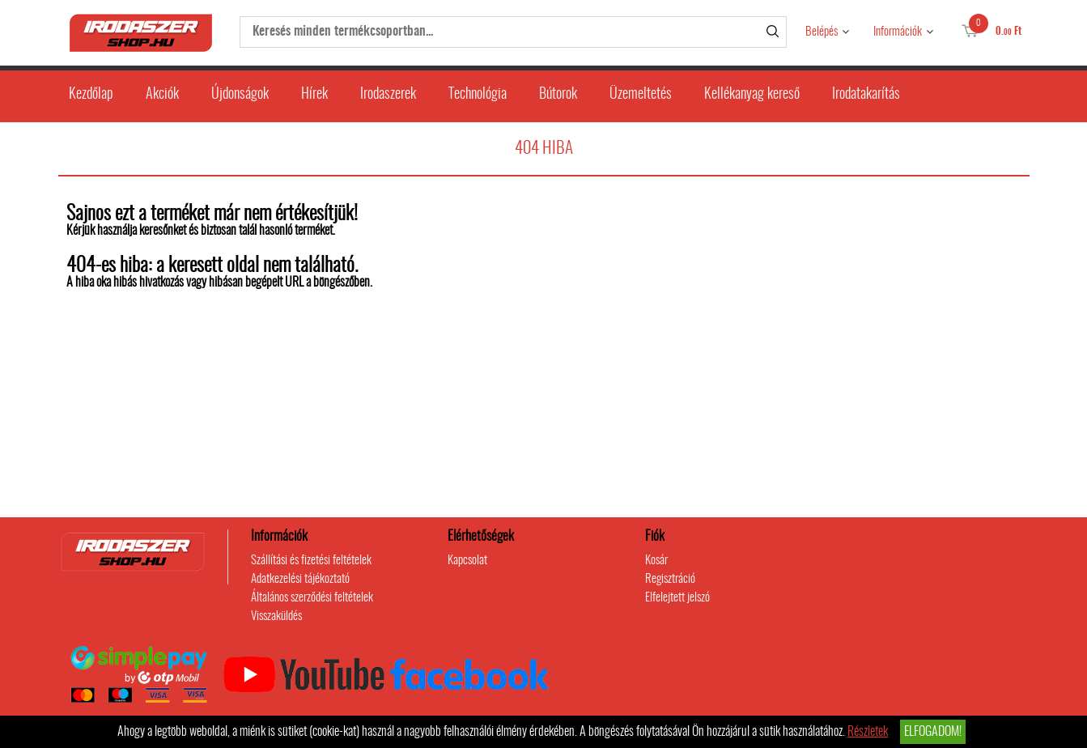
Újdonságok (240, 94)
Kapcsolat (467, 561)
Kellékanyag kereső (752, 94)
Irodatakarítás (866, 94)
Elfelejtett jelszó (677, 598)
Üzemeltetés (640, 94)
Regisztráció (670, 579)
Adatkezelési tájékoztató (300, 579)
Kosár (656, 561)
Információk (897, 32)
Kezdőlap (91, 94)
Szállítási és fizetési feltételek (311, 561)
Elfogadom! (933, 731)
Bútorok (558, 94)
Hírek (314, 94)
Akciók (162, 94)
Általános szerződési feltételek (312, 598)
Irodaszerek (388, 94)
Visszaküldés (276, 616)
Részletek (867, 731)
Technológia (477, 94)
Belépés (821, 32)
